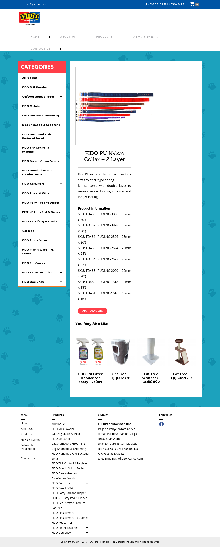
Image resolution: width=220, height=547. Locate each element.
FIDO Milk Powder (34, 87)
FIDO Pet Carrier (33, 262)
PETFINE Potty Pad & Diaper (41, 212)
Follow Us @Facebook (28, 447)
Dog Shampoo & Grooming (41, 124)
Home (35, 36)
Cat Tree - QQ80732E (121, 376)
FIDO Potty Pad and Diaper (40, 202)
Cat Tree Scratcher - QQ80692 (151, 378)
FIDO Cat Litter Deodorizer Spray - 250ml (90, 378)
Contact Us (41, 48)
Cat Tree (28, 230)
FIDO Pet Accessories (44, 272)
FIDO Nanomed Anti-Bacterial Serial (36, 136)
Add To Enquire (92, 311)
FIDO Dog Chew (44, 281)
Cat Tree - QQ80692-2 (181, 376)
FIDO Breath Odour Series (40, 161)
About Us (68, 36)
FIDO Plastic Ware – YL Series (38, 251)
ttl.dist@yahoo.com (33, 4)
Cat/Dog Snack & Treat (44, 96)
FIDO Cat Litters (44, 183)
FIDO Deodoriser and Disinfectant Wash (37, 172)
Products (104, 36)
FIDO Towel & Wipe (35, 193)
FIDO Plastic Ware (44, 240)
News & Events (147, 36)
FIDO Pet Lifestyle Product (40, 221)
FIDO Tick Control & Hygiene (35, 149)
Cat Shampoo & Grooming (40, 115)
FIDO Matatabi (32, 106)
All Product (29, 77)
